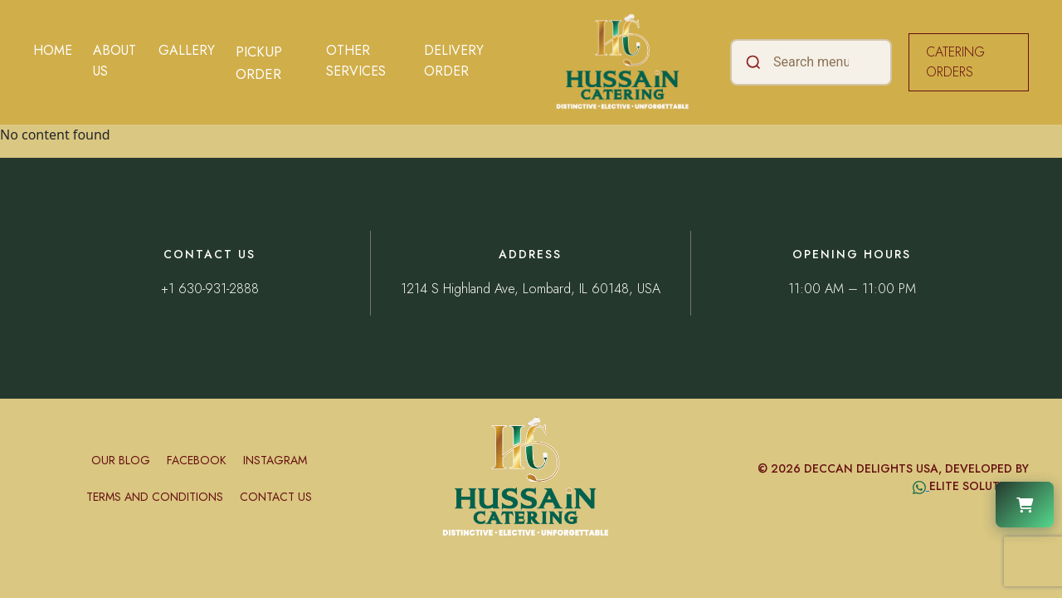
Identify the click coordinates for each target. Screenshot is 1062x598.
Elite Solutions (979, 486)
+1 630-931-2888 (210, 288)
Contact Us (276, 496)
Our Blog (120, 460)
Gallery (186, 50)
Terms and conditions (154, 496)
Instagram (275, 460)
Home (52, 50)
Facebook (197, 460)
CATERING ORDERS (955, 61)
